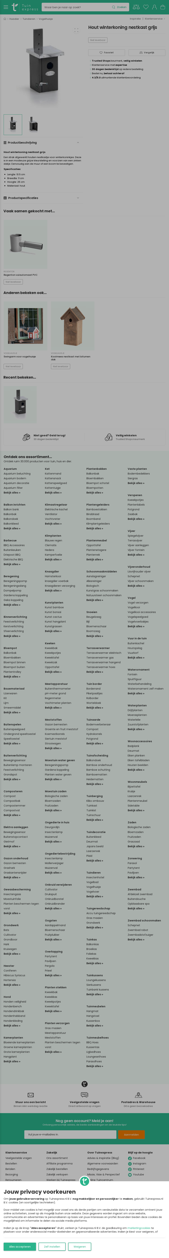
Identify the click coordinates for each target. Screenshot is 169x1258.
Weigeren (80, 1246)
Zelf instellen (52, 1246)
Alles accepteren (20, 1246)
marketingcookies (139, 1228)
